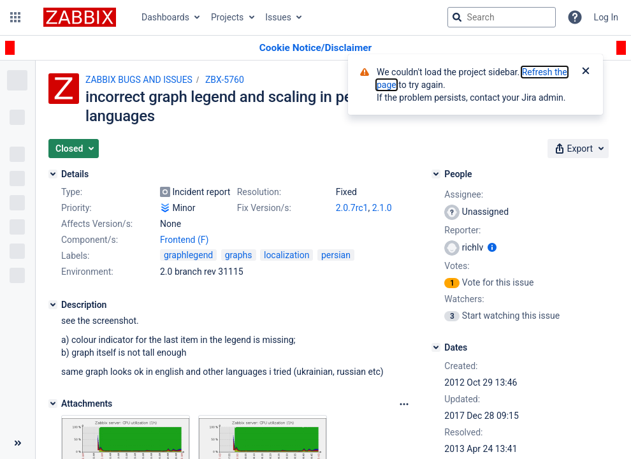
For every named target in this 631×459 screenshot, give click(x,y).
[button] (15, 17)
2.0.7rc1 (352, 208)
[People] (436, 174)
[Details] (52, 174)
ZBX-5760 (224, 80)
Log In (606, 17)
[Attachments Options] (404, 404)
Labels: (75, 256)
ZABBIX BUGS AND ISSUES (138, 80)
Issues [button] (278, 17)
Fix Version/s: (264, 208)
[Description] (52, 304)
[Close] (585, 72)
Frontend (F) (184, 240)
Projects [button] (227, 17)
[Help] (575, 17)
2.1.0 (382, 208)
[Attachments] (52, 403)
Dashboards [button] (165, 17)
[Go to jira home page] (79, 17)
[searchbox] (501, 17)
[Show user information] (492, 247)
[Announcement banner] (315, 48)
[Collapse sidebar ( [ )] (17, 443)
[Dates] (436, 347)
